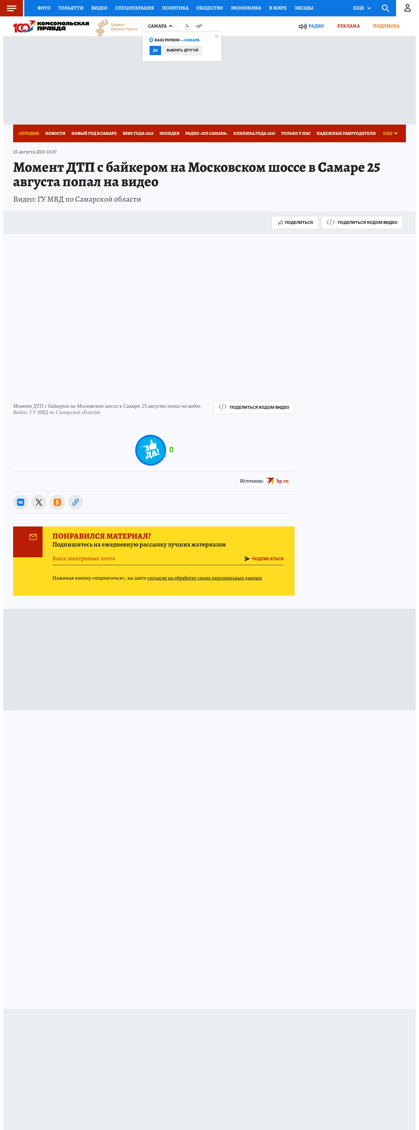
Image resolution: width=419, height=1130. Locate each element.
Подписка (386, 26)
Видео (99, 8)
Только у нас (296, 133)
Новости (55, 133)
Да (155, 50)
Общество (209, 8)
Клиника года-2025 (254, 133)
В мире (278, 8)
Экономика (246, 8)
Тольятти (70, 8)
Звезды (304, 8)
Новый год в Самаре (94, 133)
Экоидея (169, 133)
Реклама (348, 26)
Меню (8, 8)
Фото (43, 8)
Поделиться (295, 223)
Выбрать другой (182, 50)
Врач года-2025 (138, 133)
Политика (175, 8)
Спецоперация (134, 8)
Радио (316, 26)
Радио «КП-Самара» (206, 133)
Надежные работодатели (346, 133)
